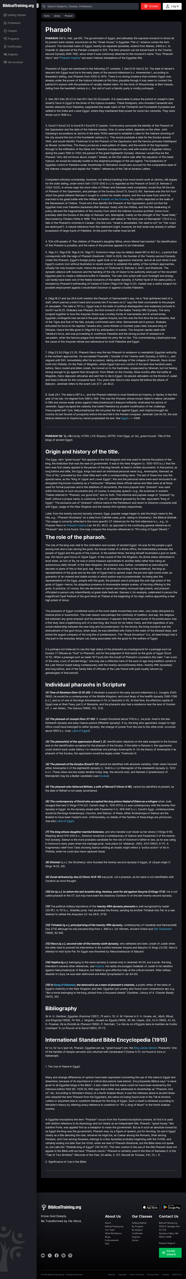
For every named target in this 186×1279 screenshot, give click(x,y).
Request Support (167, 1243)
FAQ (107, 1243)
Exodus (103, 775)
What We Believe (113, 1233)
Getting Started (139, 1223)
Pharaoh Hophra (70, 57)
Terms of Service (136, 1274)
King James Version (145, 1047)
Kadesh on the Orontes (115, 199)
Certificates (137, 1233)
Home (47, 16)
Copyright (122, 1274)
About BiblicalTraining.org (114, 1225)
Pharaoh (69, 16)
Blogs (107, 1237)
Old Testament (162, 928)
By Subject (137, 1230)
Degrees (136, 1237)
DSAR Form (177, 1274)
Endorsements (112, 1240)
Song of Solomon (64, 984)
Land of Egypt (80, 730)
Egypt (124, 418)
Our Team (110, 1230)
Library (58, 16)
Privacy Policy (153, 1274)
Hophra (99, 966)
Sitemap (111, 1274)
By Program (137, 1226)
